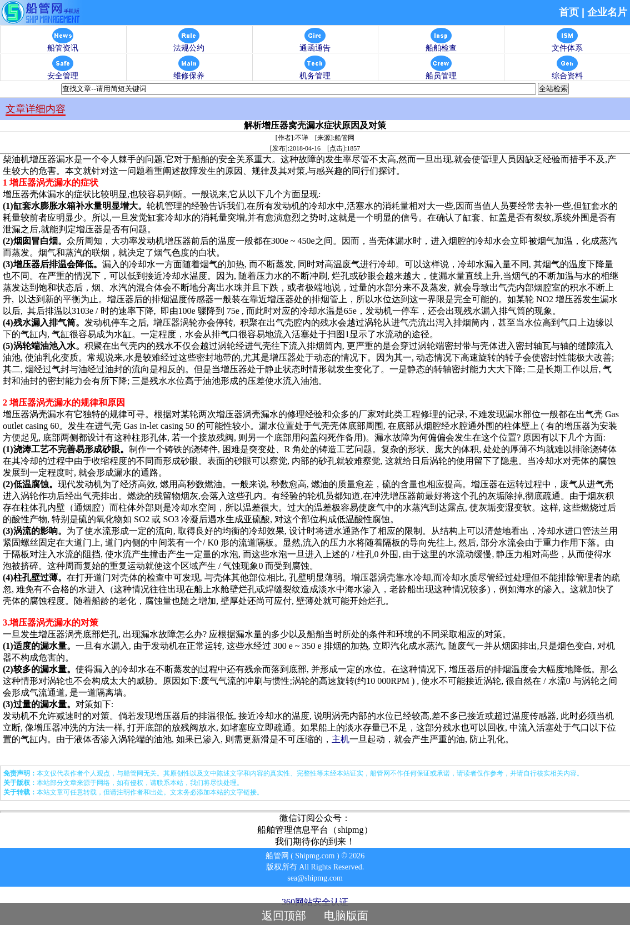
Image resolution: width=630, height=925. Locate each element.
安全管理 (62, 72)
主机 (340, 739)
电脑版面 (346, 915)
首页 (569, 12)
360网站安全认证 (315, 902)
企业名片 (607, 12)
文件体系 (567, 44)
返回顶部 (284, 915)
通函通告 (315, 44)
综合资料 (567, 72)
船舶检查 (441, 44)
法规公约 (188, 44)
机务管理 (315, 72)
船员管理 (441, 72)
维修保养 (188, 72)
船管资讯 (62, 44)
